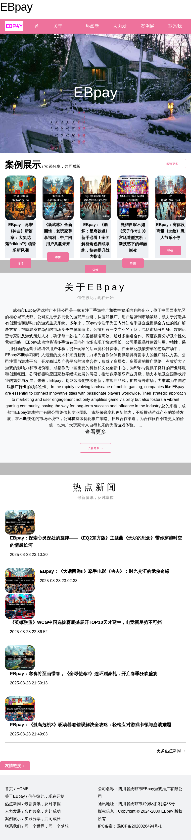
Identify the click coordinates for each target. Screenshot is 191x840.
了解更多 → (95, 448)
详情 (21, 263)
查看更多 (95, 432)
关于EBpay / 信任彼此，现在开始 (35, 796)
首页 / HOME (17, 789)
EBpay (16, 6)
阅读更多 (172, 163)
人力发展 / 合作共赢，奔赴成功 (33, 811)
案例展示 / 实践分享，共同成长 (33, 819)
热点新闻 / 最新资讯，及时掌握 (33, 804)
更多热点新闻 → (171, 751)
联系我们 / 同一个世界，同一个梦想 (37, 826)
